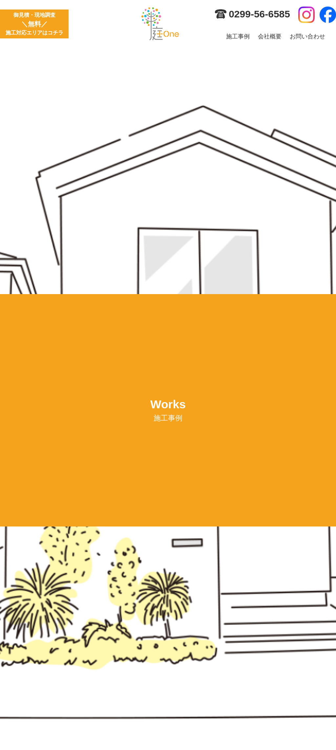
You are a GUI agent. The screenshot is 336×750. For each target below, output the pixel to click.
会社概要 (270, 36)
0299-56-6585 (259, 14)
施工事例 (238, 36)
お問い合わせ (307, 36)
